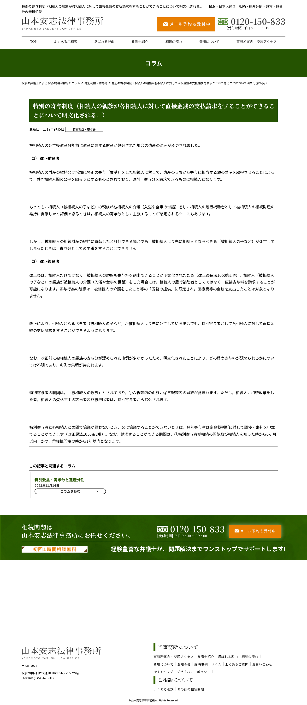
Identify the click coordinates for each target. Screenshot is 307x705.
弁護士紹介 (139, 41)
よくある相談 (164, 689)
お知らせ (184, 664)
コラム (216, 664)
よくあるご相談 (65, 41)
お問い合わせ (262, 664)
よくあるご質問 (236, 664)
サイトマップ (163, 671)
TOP (33, 41)
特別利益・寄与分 (84, 129)
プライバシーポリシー (193, 671)
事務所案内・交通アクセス (256, 41)
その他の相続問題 (190, 689)
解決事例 (201, 664)
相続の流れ (173, 41)
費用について (209, 41)
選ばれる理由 (104, 41)
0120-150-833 (251, 21)
